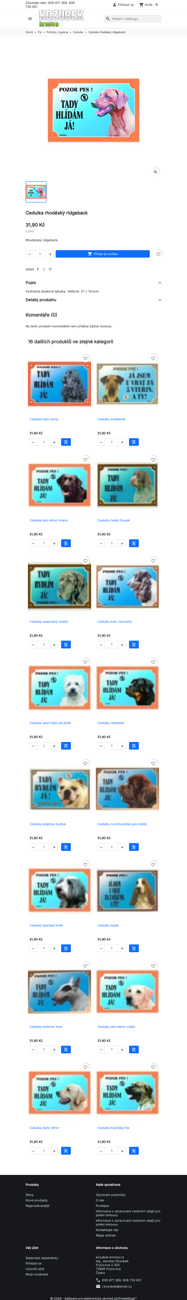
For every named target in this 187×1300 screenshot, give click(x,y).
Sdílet (37, 269)
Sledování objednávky (42, 1258)
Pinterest (50, 269)
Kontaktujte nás (107, 1230)
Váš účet (32, 1248)
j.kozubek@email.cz (117, 1286)
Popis (31, 282)
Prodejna (102, 1206)
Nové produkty (37, 1200)
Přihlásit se (33, 1263)
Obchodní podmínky (111, 1195)
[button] (123, 4)
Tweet (44, 269)
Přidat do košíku (103, 254)
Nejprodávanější (37, 1206)
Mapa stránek (106, 1235)
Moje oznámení (37, 1274)
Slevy (30, 1195)
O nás (100, 1200)
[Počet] (40, 254)
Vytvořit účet (35, 1269)
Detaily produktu (41, 300)
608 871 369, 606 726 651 (122, 1280)
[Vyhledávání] (132, 19)
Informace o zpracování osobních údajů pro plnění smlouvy (128, 1213)
